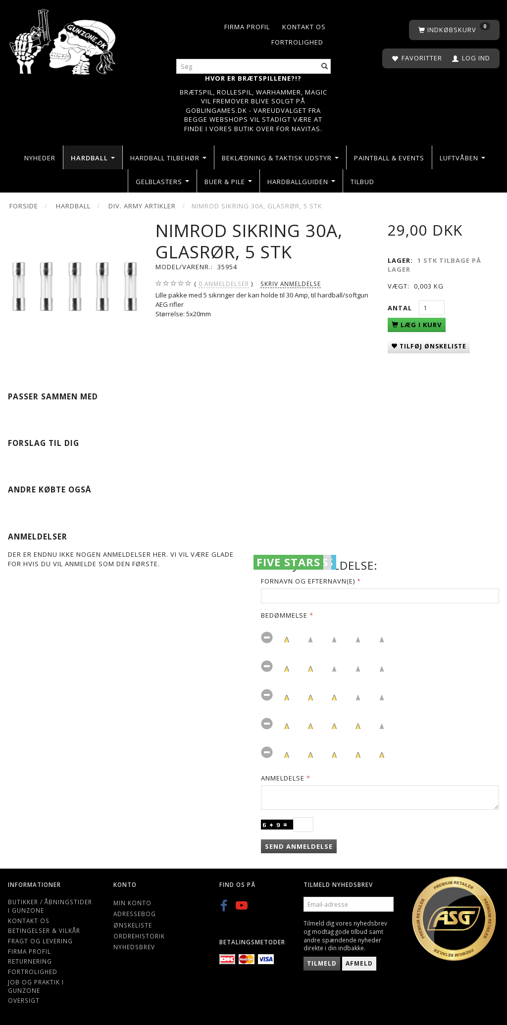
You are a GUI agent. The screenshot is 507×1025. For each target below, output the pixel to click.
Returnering (30, 961)
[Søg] (324, 66)
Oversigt (24, 1000)
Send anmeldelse (299, 846)
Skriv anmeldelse (290, 284)
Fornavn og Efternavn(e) (308, 581)
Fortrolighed (297, 42)
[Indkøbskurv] (454, 30)
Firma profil (247, 26)
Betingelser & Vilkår (44, 930)
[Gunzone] (63, 39)
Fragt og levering (40, 941)
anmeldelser (224, 284)
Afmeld (359, 963)
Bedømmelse (284, 615)
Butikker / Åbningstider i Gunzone (50, 906)
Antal (401, 307)
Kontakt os (304, 26)
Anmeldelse (282, 778)
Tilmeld (322, 963)
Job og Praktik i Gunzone (36, 986)
